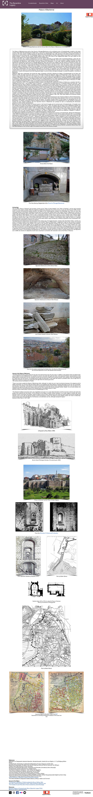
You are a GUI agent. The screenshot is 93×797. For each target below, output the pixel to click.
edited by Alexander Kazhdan (24, 777)
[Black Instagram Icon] (14, 792)
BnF (57, 714)
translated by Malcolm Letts (27, 783)
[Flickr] (21, 792)
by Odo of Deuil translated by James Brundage (26, 784)
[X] (10, 792)
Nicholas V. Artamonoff (46, 533)
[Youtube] (24, 792)
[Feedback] (87, 792)
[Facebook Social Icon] (17, 792)
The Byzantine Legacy (15, 4)
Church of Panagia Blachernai (56, 203)
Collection (55, 533)
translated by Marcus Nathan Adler (26, 782)
